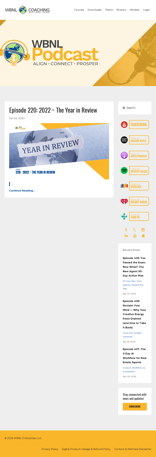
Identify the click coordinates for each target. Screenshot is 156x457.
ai (144, 368)
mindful (137, 333)
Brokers (121, 9)
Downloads (94, 9)
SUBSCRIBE (135, 406)
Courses (79, 9)
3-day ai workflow (132, 368)
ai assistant (129, 371)
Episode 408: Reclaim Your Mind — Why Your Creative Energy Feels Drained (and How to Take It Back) (134, 314)
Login (146, 9)
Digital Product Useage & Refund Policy (86, 449)
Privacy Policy (49, 449)
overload (127, 336)
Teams (109, 9)
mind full (127, 333)
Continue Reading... (22, 190)
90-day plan (129, 281)
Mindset (135, 9)
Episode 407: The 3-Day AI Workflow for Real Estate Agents (134, 356)
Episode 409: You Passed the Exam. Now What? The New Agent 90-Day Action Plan (134, 267)
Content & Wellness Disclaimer (132, 449)
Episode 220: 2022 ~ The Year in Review (53, 109)
